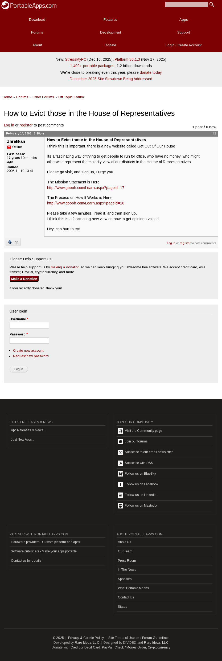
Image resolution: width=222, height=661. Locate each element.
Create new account (28, 350)
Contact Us (126, 597)
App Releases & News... (28, 430)
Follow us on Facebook (138, 484)
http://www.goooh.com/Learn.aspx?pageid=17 (85, 188)
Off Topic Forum (71, 97)
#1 (214, 133)
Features (110, 20)
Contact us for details (26, 561)
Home (7, 97)
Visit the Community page (140, 431)
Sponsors (124, 579)
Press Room (127, 561)
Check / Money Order (130, 647)
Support (183, 32)
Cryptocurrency (159, 647)
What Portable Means (133, 588)
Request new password (31, 356)
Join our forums (132, 441)
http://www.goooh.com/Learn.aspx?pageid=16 (85, 203)
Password (19, 334)
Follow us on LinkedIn (137, 495)
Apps (183, 20)
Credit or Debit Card (85, 647)
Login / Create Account (184, 45)
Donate (110, 45)
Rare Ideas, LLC (87, 642)
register (26, 125)
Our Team (125, 551)
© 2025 (58, 638)
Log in (9, 125)
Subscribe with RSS (135, 463)
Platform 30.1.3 (127, 59)
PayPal (107, 647)
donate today (151, 72)
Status (122, 607)
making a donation (65, 267)
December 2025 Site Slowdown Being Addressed (111, 79)
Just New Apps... (22, 439)
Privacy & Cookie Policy (86, 638)
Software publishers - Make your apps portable (44, 551)
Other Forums (43, 97)
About (37, 45)
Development (110, 32)
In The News (127, 570)
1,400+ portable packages (92, 66)
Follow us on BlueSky (137, 474)
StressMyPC (75, 59)
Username (19, 319)
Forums (37, 32)
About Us (124, 542)
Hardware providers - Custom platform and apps (45, 542)
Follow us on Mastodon (138, 505)
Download (37, 20)
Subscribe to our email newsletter (145, 452)
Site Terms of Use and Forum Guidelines (139, 638)
